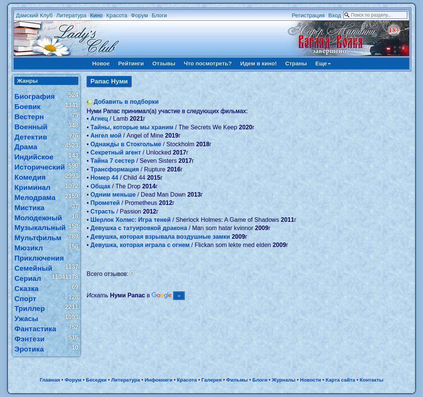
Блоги (159, 15)
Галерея (211, 380)
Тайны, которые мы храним (131, 127)
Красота (116, 15)
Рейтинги (131, 63)
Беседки (96, 380)
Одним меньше (112, 194)
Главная (50, 380)
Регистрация (308, 15)
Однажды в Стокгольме (125, 144)
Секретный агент (115, 152)
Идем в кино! (258, 63)
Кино (96, 15)
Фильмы (237, 380)
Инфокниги (158, 380)
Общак (100, 186)
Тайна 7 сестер (112, 161)
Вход (334, 15)
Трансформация (114, 169)
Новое (101, 63)
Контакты (371, 380)
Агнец (99, 118)
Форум (139, 15)
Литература (71, 15)
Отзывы (163, 63)
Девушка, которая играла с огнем (140, 245)
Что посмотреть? (208, 63)
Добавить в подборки (126, 101)
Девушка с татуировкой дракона (138, 228)
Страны (296, 63)
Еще (323, 63)
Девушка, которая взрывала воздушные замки (160, 236)
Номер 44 (104, 177)
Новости (310, 380)
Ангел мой (106, 135)
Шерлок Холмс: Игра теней (130, 220)
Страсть (102, 211)
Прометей (105, 203)
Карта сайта (340, 380)
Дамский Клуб (34, 15)
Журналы (283, 380)
